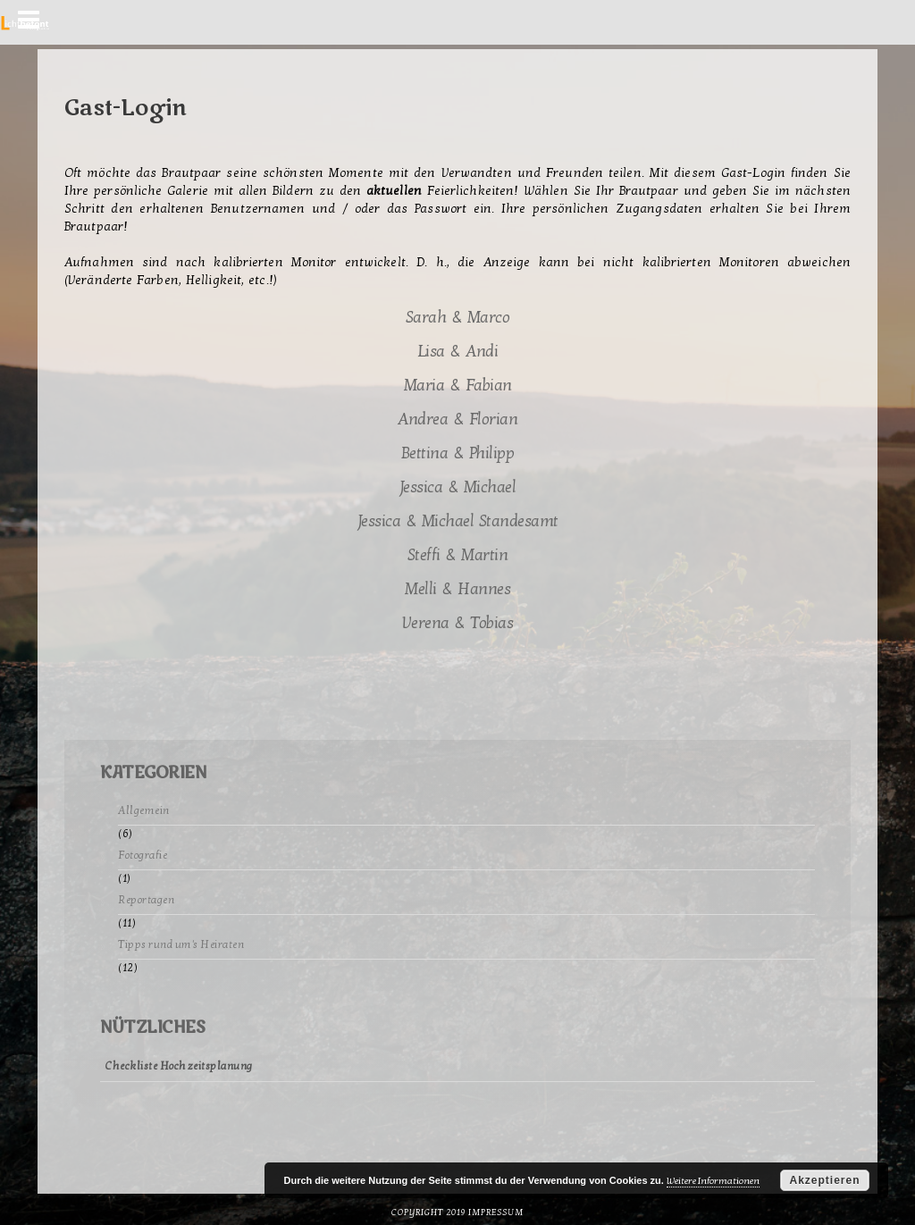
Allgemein (144, 810)
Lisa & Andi (458, 351)
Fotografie (142, 855)
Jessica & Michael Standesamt (457, 521)
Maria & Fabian (458, 385)
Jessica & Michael (457, 487)
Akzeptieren (824, 1180)
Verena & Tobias (458, 623)
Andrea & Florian (457, 419)
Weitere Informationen (713, 1181)
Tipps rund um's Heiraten (181, 944)
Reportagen (146, 900)
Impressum (496, 1212)
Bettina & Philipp (458, 453)
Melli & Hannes (457, 589)
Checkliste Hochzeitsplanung (179, 1066)
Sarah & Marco (458, 317)
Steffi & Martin (457, 555)
